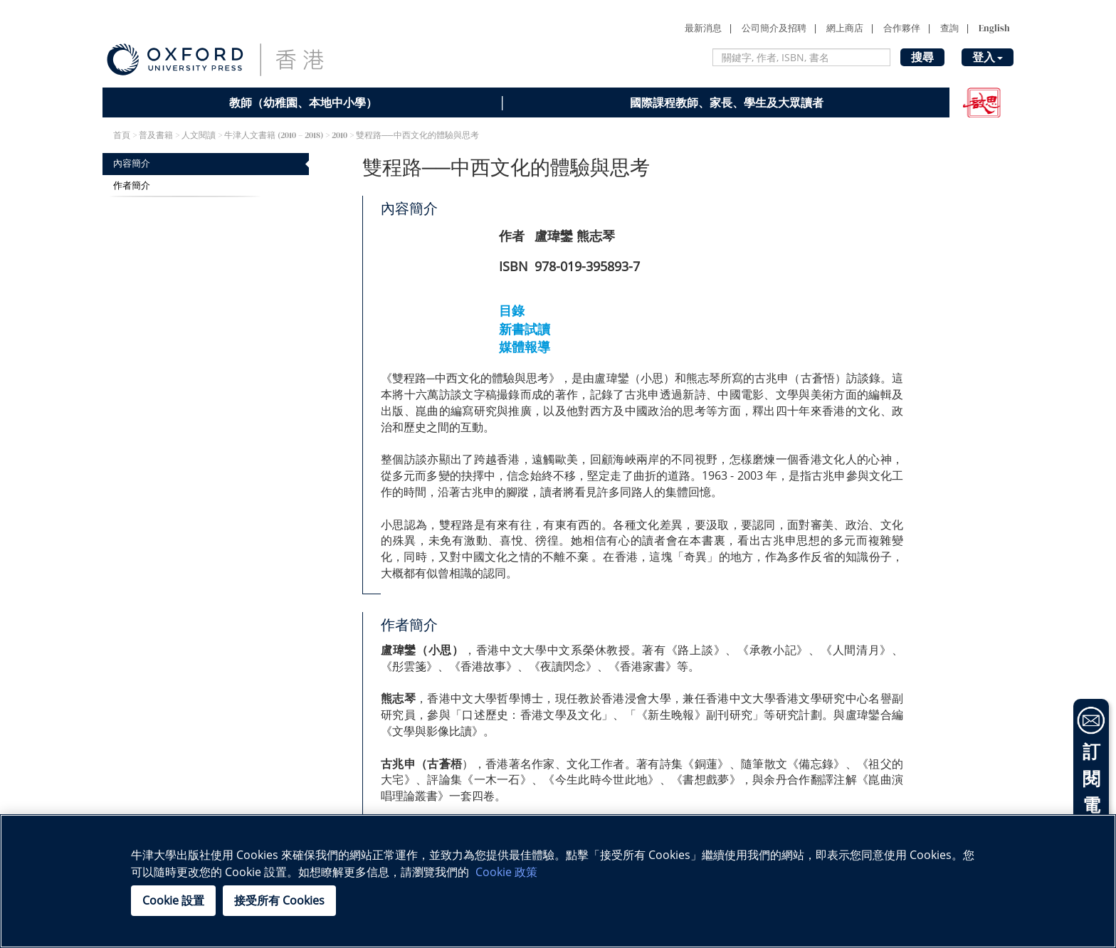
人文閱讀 (198, 135)
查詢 (949, 28)
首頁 (121, 135)
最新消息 (703, 28)
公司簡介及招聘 (774, 28)
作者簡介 (131, 185)
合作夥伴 (901, 28)
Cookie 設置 (173, 900)
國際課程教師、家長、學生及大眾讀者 (726, 102)
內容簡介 (131, 163)
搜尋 (922, 57)
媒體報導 (524, 346)
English (994, 28)
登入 (987, 57)
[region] (558, 881)
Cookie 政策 (506, 872)
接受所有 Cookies (279, 900)
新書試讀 (524, 328)
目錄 (512, 310)
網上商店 (844, 28)
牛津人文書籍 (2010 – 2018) (273, 135)
